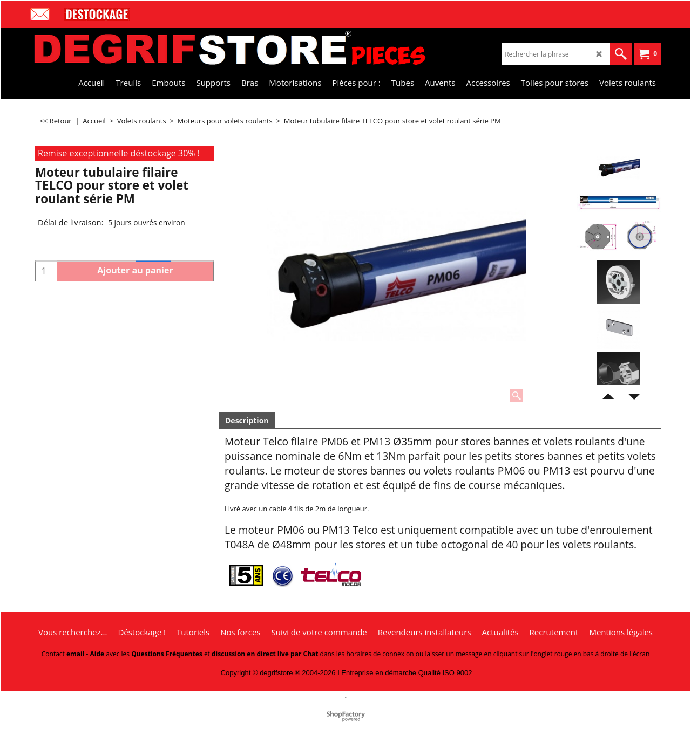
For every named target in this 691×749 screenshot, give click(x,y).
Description (247, 420)
